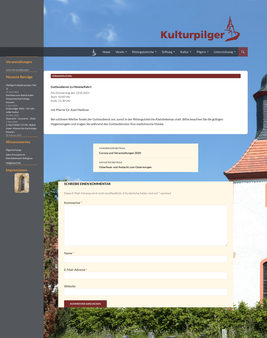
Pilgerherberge (13, 149)
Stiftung (167, 52)
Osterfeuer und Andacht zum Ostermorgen (145, 164)
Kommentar (73, 202)
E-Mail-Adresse (75, 269)
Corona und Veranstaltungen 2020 (145, 150)
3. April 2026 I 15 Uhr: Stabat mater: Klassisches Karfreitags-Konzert (21, 128)
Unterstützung (223, 52)
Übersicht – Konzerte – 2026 (21, 118)
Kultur (184, 52)
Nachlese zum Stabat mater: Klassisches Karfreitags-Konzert (20, 99)
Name (69, 253)
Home (106, 52)
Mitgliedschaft (13, 162)
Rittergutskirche (143, 52)
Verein (120, 52)
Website (69, 286)
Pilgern (201, 52)
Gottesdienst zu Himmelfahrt (71, 87)
